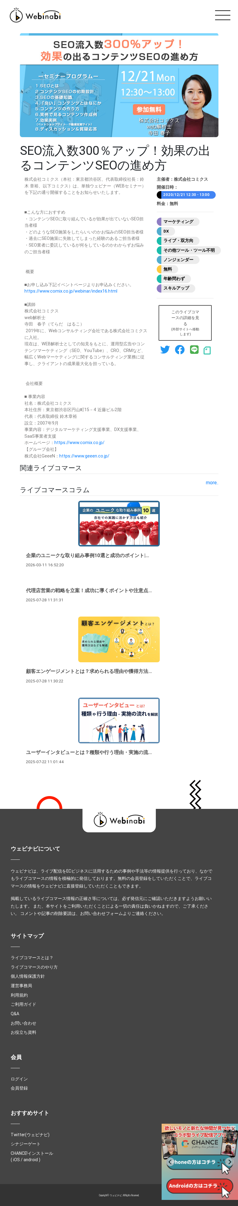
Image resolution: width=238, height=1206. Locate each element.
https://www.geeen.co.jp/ (84, 456)
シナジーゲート (26, 1144)
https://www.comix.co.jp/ (79, 442)
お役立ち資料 (23, 1032)
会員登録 (19, 1088)
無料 (167, 269)
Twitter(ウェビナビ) (30, 1134)
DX (166, 231)
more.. (212, 482)
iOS (16, 1159)
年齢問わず (174, 278)
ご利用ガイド (23, 1004)
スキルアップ (176, 288)
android (31, 1159)
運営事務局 (21, 985)
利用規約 (19, 995)
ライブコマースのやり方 (34, 967)
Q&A (15, 1013)
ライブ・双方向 (178, 240)
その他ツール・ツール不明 (189, 250)
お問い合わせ (23, 1023)
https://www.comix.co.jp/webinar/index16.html (70, 291)
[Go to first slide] (229, 1162)
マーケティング (178, 221)
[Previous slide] (170, 1162)
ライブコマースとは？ (32, 957)
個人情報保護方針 (28, 976)
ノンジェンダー (178, 259)
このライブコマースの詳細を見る (185, 323)
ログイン (19, 1079)
